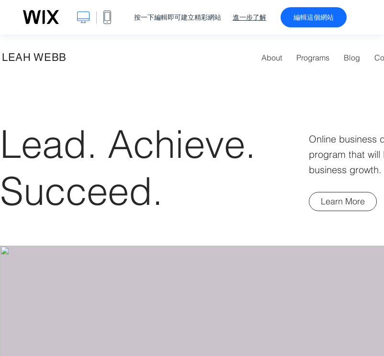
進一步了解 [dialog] (249, 17)
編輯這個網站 (314, 17)
